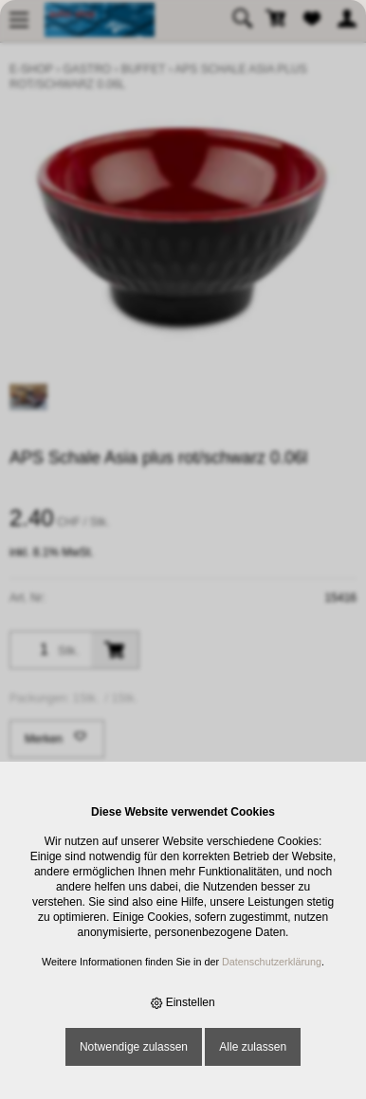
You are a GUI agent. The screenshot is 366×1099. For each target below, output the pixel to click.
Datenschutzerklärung (271, 961)
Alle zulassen (252, 1047)
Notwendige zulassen (134, 1047)
